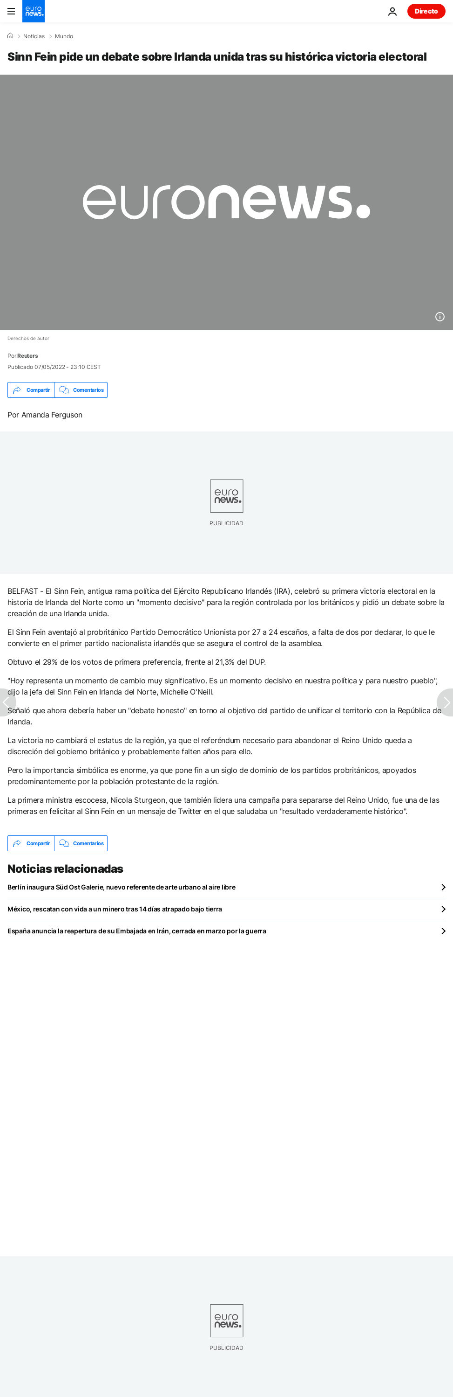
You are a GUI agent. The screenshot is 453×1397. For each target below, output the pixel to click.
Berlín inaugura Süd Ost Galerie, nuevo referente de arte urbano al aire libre (121, 887)
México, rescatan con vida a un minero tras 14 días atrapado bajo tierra (114, 909)
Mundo (64, 36)
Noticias (34, 36)
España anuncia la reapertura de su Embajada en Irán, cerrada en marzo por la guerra (136, 931)
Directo (426, 11)
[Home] (10, 36)
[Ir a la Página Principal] (33, 11)
